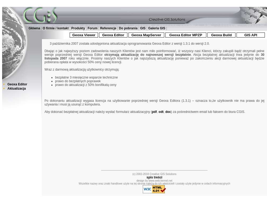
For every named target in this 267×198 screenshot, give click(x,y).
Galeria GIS (156, 28)
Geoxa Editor (17, 84)
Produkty (78, 28)
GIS (143, 28)
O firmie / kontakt (56, 28)
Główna (34, 28)
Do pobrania (128, 28)
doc (168, 112)
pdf (154, 112)
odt (161, 112)
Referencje (108, 28)
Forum (92, 28)
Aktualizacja (16, 88)
